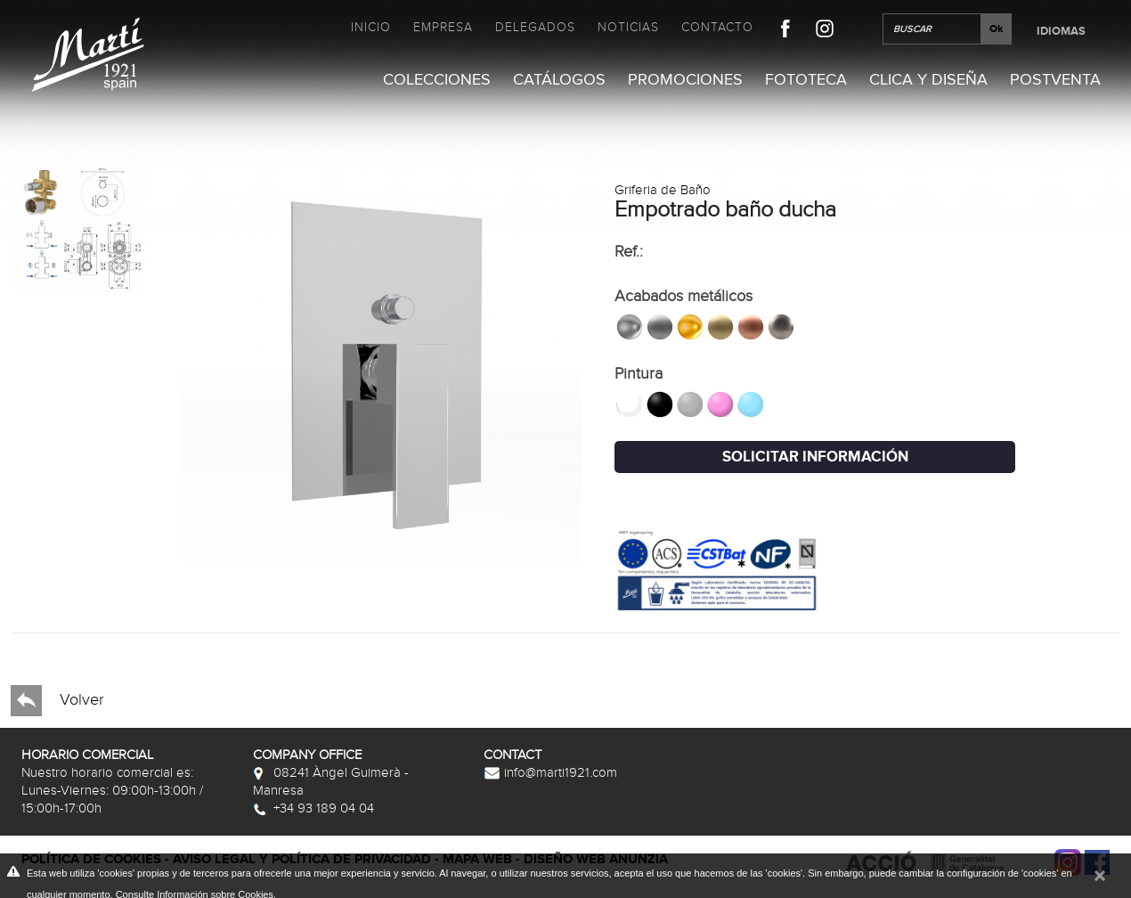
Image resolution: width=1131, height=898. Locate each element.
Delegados (535, 27)
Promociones (685, 79)
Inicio (371, 27)
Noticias (628, 27)
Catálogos (559, 79)
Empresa (443, 27)
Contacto (717, 27)
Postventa (1055, 79)
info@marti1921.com (550, 772)
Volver (57, 700)
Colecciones (437, 79)
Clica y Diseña (928, 79)
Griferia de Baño (662, 190)
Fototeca (806, 79)
